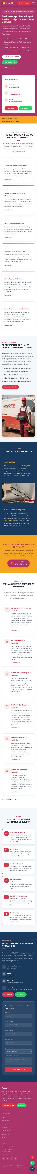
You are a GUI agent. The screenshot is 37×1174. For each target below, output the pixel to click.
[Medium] (15, 1158)
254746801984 (14, 94)
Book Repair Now (18, 1069)
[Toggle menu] (33, 3)
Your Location (9, 1039)
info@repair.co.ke (15, 101)
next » (16, 799)
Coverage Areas (7, 1131)
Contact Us (5, 1134)
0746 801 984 (14, 87)
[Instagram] (11, 1158)
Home (4, 1117)
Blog (3, 1137)
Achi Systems (19, 1168)
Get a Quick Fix (10, 387)
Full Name (7, 1012)
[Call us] (32, 1157)
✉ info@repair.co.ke (8, 1151)
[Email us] (32, 1168)
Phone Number (9, 1021)
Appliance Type (9, 1048)
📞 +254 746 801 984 (8, 1149)
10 (13, 799)
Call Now (11, 108)
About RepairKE (7, 1121)
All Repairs (8, 68)
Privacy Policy (18, 1171)
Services (4, 1127)
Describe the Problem (11, 1056)
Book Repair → (9, 179)
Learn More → (8, 325)
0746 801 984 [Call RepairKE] (24, 3)
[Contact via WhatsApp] (32, 1163)
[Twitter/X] (7, 1158)
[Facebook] (3, 1158)
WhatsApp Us (9, 62)
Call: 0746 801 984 (11, 57)
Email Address (9, 1030)
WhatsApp (25, 108)
